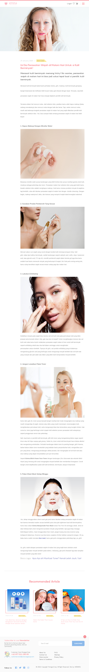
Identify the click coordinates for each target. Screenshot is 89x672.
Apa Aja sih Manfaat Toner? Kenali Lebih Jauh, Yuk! (56, 558)
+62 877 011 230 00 (20, 654)
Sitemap (57, 655)
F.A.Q (56, 652)
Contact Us (43, 655)
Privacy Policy (58, 657)
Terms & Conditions (45, 659)
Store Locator (43, 657)
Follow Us (8, 668)
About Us (42, 652)
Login (69, 3)
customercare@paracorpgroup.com (22, 657)
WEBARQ (78, 667)
